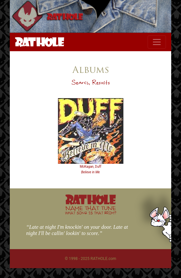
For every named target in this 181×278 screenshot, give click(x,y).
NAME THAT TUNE (90, 210)
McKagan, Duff (90, 166)
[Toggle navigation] (157, 42)
